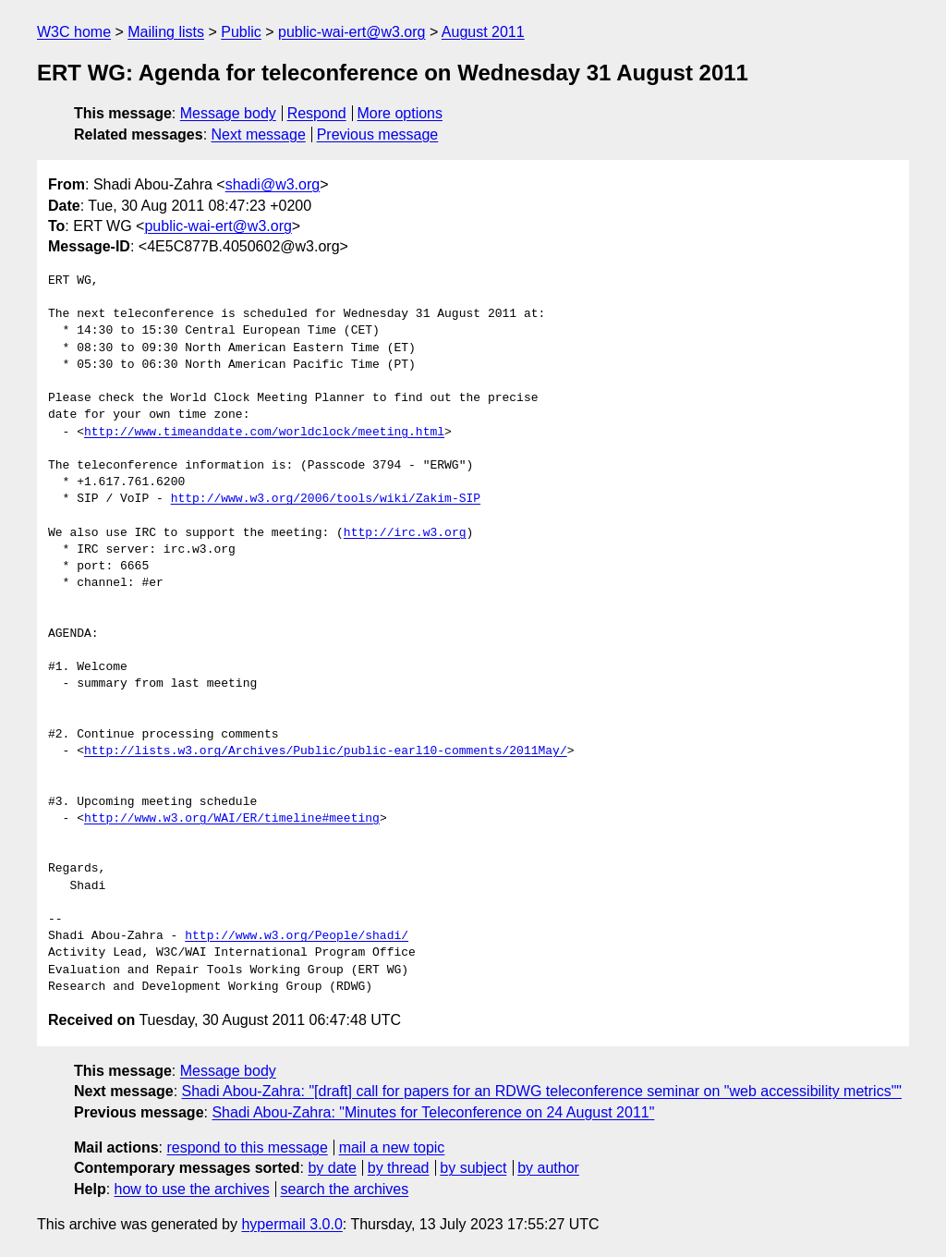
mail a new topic (392, 1147)
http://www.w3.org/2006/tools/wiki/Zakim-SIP (325, 499)
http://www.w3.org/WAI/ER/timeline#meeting (232, 819)
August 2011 (483, 32)
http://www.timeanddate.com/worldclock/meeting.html (264, 432)
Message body (228, 113)
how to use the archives (192, 1189)
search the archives (345, 1189)
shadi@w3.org (273, 184)
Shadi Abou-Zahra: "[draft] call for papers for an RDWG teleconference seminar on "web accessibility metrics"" (542, 1091)
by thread (399, 1168)
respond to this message (246, 1147)
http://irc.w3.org (405, 533)
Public (241, 32)
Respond (316, 113)
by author (548, 1168)
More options (400, 113)
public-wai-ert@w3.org (351, 32)
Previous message (378, 134)
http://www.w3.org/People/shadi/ (296, 936)
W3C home (74, 32)
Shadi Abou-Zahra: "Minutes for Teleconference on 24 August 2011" (433, 1112)
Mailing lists (165, 32)
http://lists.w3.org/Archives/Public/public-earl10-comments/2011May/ (325, 751)
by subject (473, 1168)
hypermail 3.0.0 (291, 1224)
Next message (259, 134)
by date (332, 1168)
